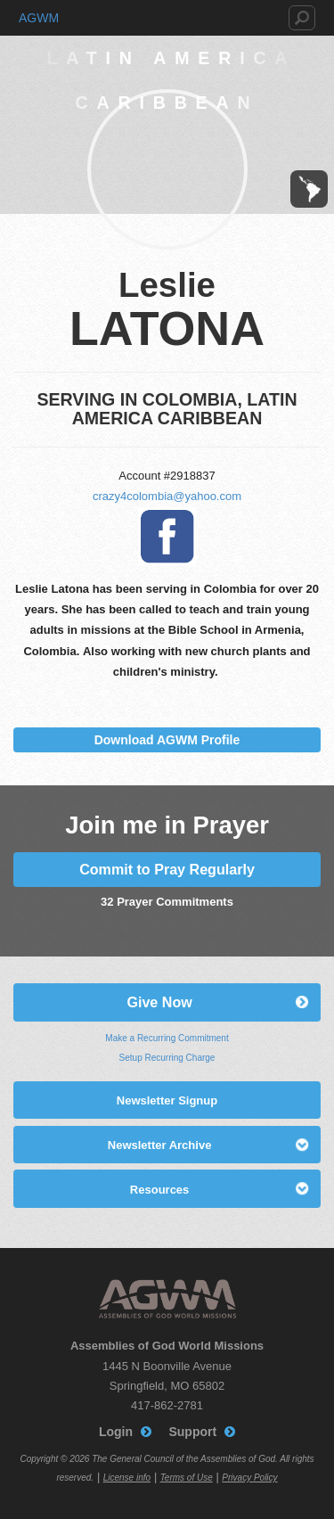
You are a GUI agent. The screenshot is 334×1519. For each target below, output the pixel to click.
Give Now (158, 1002)
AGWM (39, 18)
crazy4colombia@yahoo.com (167, 496)
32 (107, 901)
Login (116, 1432)
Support (192, 1432)
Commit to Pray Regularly (167, 869)
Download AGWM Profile (167, 740)
